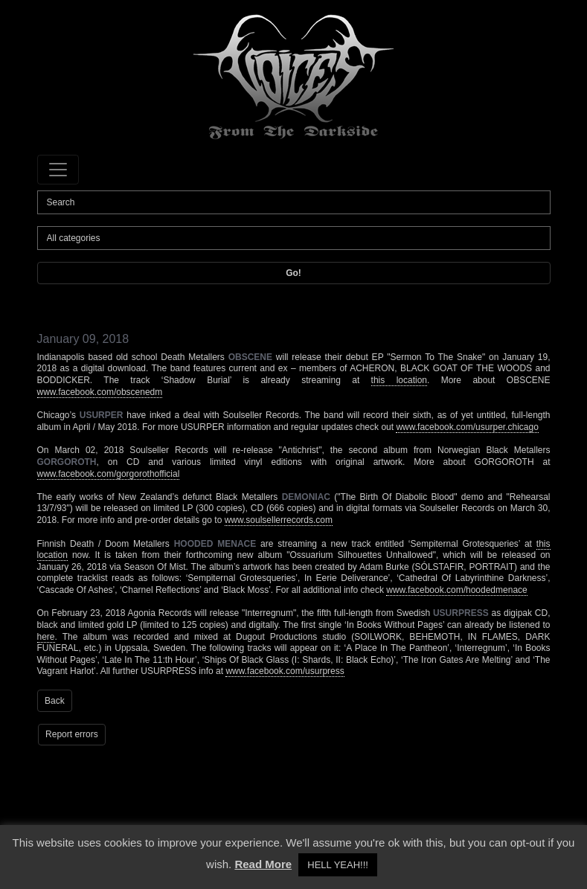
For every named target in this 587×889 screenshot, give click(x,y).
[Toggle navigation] (58, 169)
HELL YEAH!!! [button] (337, 864)
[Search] (294, 202)
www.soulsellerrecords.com (279, 520)
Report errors (71, 734)
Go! (293, 273)
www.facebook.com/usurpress (284, 671)
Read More (263, 864)
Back (55, 701)
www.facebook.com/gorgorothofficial (108, 474)
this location (399, 380)
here (46, 637)
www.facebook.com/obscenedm (100, 392)
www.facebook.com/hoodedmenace (456, 590)
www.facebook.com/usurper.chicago (467, 427)
